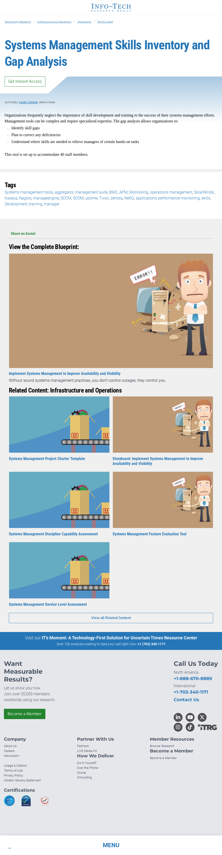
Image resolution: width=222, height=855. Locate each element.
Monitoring (138, 192)
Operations (84, 21)
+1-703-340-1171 (191, 692)
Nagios (25, 198)
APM (123, 192)
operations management (171, 192)
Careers (9, 751)
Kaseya (11, 198)
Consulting (84, 777)
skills (205, 198)
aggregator (64, 192)
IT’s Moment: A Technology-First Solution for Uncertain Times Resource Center (119, 637)
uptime (91, 198)
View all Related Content (111, 618)
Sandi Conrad (28, 102)
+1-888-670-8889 (193, 678)
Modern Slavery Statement (22, 780)
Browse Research (162, 746)
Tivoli (104, 198)
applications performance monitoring (168, 198)
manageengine (46, 198)
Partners (83, 746)
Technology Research (18, 21)
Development (16, 204)
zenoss (116, 198)
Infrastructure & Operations (54, 21)
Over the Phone (87, 768)
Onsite (81, 773)
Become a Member (25, 713)
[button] (111, 845)
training (35, 204)
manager (51, 204)
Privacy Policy (13, 775)
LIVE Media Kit (87, 751)
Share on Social (111, 234)
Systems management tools (29, 192)
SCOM (78, 198)
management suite (91, 192)
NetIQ (129, 198)
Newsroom (11, 756)
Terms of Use (13, 770)
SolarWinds (204, 192)
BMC (113, 192)
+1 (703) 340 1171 (151, 644)
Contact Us (186, 699)
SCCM (66, 198)
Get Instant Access (25, 81)
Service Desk (105, 21)
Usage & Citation (15, 765)
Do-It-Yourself (86, 763)
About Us (10, 746)
